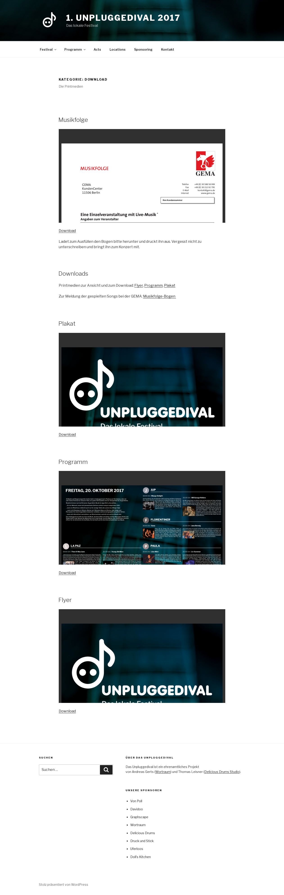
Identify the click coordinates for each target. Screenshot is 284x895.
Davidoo (136, 809)
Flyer (138, 285)
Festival (48, 49)
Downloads (73, 273)
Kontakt (167, 49)
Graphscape (139, 817)
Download (67, 231)
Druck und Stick (142, 841)
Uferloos (136, 849)
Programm (75, 49)
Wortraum (163, 772)
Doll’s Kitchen (140, 857)
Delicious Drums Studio (221, 772)
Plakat (169, 285)
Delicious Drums (142, 833)
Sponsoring (143, 49)
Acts (97, 49)
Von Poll (136, 801)
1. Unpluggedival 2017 (123, 18)
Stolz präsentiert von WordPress (63, 884)
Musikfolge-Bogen (159, 296)
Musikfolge (73, 119)
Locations (118, 49)
